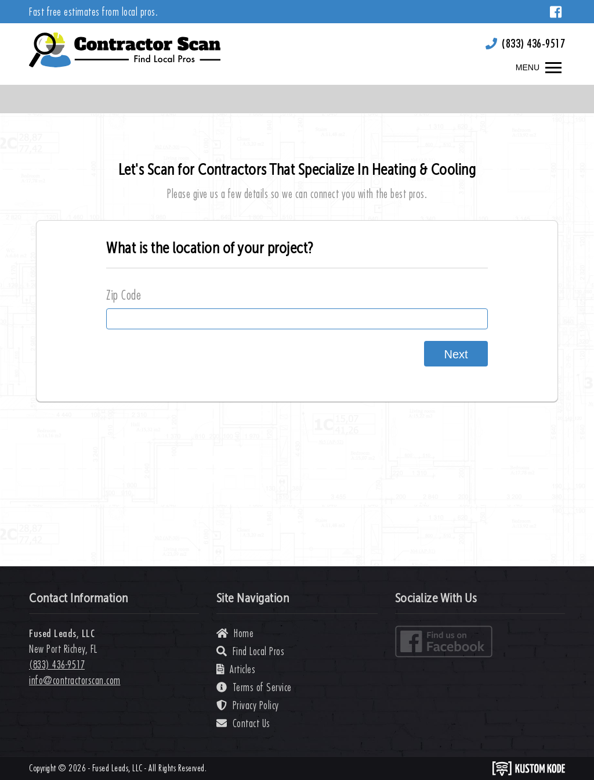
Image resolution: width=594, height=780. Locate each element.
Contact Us (243, 723)
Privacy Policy (247, 705)
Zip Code (123, 295)
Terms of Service (254, 687)
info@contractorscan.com (75, 680)
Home (234, 633)
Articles (236, 669)
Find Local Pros (250, 651)
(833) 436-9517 (533, 43)
